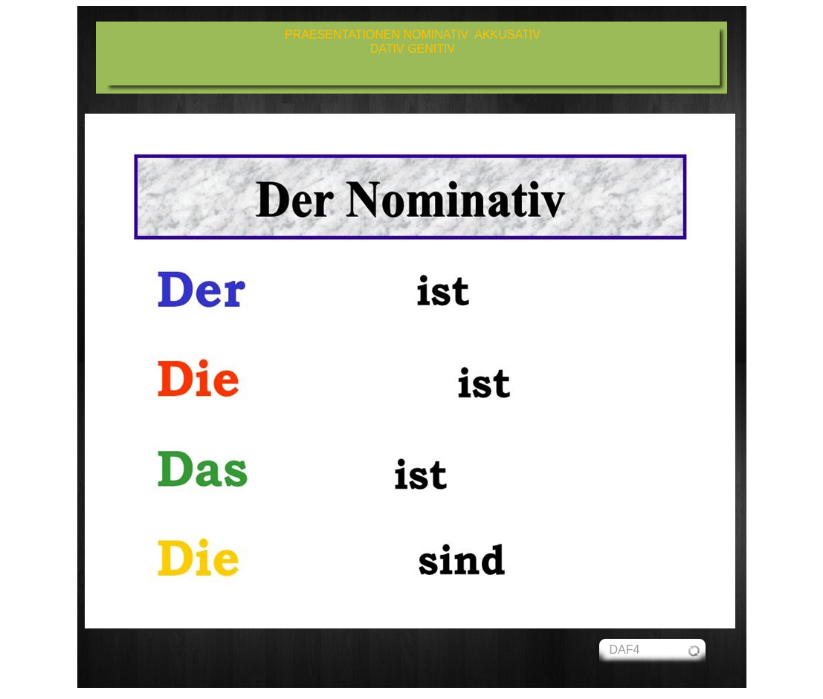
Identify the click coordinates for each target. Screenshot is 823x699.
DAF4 (625, 649)
